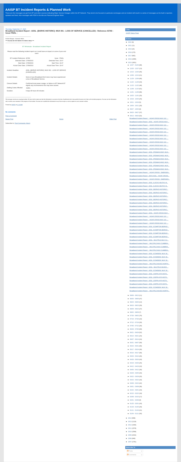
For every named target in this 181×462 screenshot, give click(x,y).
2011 (130, 428)
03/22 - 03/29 (134, 376)
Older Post (112, 119)
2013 (130, 421)
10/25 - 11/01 (134, 95)
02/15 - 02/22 (134, 393)
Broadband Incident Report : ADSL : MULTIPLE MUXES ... (149, 267)
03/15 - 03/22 (134, 380)
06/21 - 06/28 (134, 332)
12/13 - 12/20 (134, 72)
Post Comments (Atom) (22, 123)
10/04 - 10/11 (134, 105)
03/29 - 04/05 (134, 373)
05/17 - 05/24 (134, 349)
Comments (131, 455)
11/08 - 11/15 (134, 89)
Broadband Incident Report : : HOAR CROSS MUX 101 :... (149, 118)
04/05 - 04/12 (134, 369)
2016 (130, 59)
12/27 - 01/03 (134, 65)
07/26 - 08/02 (134, 315)
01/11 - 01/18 (134, 410)
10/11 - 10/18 (134, 102)
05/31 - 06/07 (134, 342)
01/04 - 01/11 (134, 413)
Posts (130, 451)
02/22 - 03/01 (134, 390)
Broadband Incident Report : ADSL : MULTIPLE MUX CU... (149, 240)
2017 (130, 56)
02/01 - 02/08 (134, 400)
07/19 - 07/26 (134, 319)
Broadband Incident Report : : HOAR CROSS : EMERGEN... (150, 172)
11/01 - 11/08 (134, 92)
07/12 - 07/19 (134, 322)
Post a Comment (11, 116)
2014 (130, 418)
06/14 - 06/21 (134, 336)
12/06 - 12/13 (134, 75)
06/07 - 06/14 (134, 339)
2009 (130, 435)
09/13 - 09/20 (134, 116)
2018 (130, 52)
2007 (130, 442)
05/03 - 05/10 (134, 356)
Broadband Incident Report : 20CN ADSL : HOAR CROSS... (149, 176)
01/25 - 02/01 (134, 403)
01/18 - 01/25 (134, 407)
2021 (130, 45)
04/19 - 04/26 (134, 363)
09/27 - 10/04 (134, 109)
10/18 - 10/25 (134, 99)
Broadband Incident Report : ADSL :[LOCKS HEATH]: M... (149, 183)
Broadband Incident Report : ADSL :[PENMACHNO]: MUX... (149, 152)
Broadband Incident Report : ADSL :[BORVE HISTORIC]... (149, 189)
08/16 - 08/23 (134, 305)
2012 (130, 425)
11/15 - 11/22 (134, 85)
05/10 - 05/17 (134, 353)
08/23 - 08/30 (134, 302)
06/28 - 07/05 (134, 329)
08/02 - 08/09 (134, 312)
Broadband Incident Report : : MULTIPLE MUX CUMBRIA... (149, 243)
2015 (130, 62)
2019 (130, 49)
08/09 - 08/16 (134, 309)
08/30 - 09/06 (134, 299)
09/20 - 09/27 (134, 112)
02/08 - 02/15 (134, 397)
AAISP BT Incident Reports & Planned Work (38, 9)
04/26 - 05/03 (134, 359)
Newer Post (9, 119)
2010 (130, 431)
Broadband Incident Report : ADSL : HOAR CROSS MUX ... (149, 122)
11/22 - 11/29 (134, 82)
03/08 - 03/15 (134, 383)
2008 (130, 438)
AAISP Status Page (132, 33)
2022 (130, 42)
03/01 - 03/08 (134, 386)
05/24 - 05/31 (134, 346)
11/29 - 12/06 (134, 78)
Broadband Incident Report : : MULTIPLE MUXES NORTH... (149, 264)
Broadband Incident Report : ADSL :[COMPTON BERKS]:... (149, 226)
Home (61, 119)
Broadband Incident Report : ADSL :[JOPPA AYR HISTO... (149, 274)
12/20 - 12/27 (134, 68)
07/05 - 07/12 (134, 326)
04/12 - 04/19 (134, 366)
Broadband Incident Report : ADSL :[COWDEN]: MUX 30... (149, 253)
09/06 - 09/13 (134, 295)
